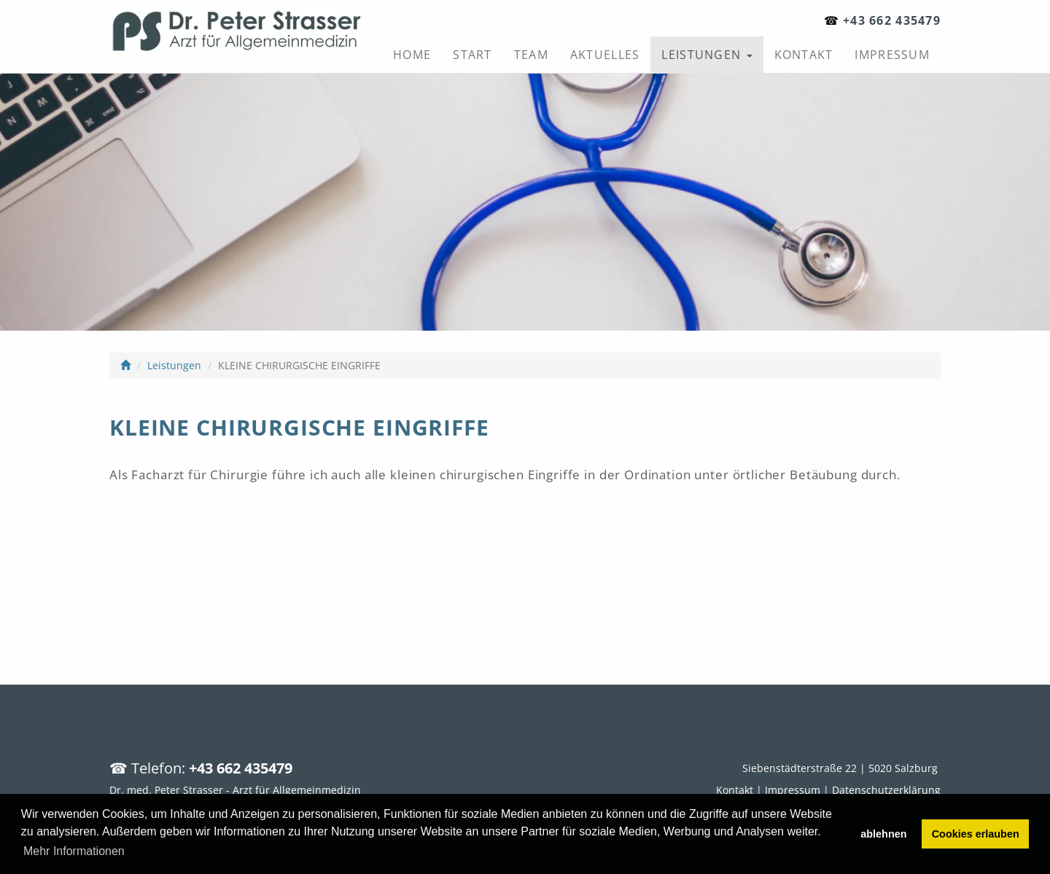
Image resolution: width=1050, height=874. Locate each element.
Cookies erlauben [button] (975, 834)
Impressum (892, 55)
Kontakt (803, 55)
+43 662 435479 (892, 20)
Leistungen (706, 55)
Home (412, 55)
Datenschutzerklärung (886, 790)
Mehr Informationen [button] (74, 851)
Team (531, 55)
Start (472, 55)
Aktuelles (605, 55)
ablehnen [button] (883, 834)
